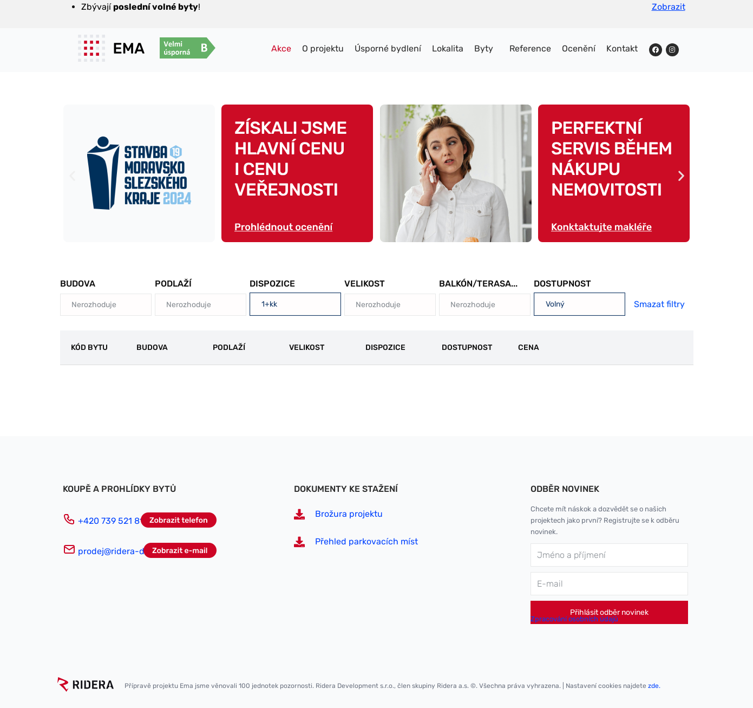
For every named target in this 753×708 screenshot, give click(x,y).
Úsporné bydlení (388, 48)
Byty (483, 48)
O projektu (323, 48)
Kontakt (622, 48)
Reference (530, 48)
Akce (281, 48)
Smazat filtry (659, 304)
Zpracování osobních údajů (574, 619)
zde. (654, 686)
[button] (72, 175)
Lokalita (447, 48)
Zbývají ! (140, 7)
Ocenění (578, 48)
